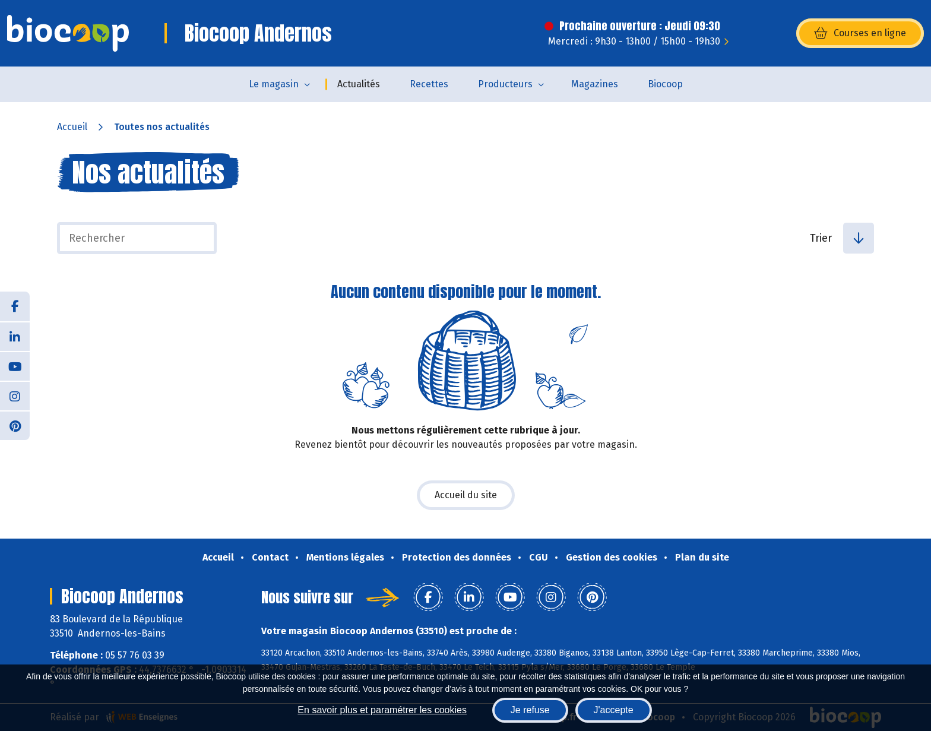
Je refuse (530, 710)
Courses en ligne (860, 33)
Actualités (358, 84)
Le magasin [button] (274, 84)
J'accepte (614, 710)
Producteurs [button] (505, 84)
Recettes (429, 84)
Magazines (594, 84)
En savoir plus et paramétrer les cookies (382, 710)
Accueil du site (466, 495)
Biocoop (665, 84)
